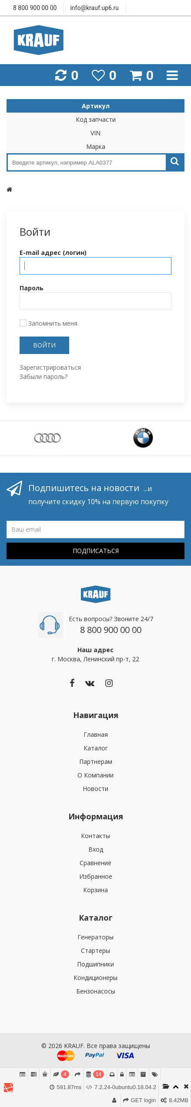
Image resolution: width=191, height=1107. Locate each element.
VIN (95, 133)
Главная (96, 734)
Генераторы (95, 937)
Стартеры (95, 950)
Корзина (95, 890)
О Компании (95, 775)
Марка (95, 146)
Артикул (96, 106)
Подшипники (95, 964)
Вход (95, 849)
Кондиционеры (95, 977)
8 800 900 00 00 (35, 7)
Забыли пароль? (43, 376)
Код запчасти (96, 119)
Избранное (95, 876)
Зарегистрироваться (50, 367)
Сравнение (95, 863)
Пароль (32, 288)
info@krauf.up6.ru (94, 7)
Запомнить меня (48, 323)
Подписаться (96, 551)
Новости (95, 788)
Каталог (96, 748)
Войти (44, 345)
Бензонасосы (95, 991)
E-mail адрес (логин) (53, 252)
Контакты (95, 836)
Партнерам (95, 761)
